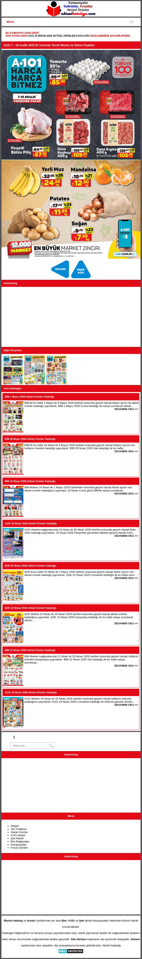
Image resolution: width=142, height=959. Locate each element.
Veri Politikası (19, 829)
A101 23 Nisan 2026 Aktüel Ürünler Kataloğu (59, 35)
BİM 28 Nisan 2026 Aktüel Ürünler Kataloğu (30, 439)
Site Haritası (78, 939)
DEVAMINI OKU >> (126, 409)
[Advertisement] (71, 317)
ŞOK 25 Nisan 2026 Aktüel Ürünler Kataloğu (30, 565)
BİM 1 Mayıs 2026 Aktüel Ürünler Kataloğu (29, 396)
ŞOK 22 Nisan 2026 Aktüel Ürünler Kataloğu (30, 608)
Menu (10, 21)
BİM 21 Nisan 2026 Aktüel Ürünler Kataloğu (30, 650)
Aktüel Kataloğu (111, 945)
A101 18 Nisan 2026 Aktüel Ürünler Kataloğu (31, 692)
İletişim (15, 826)
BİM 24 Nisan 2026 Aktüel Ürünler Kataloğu (30, 481)
